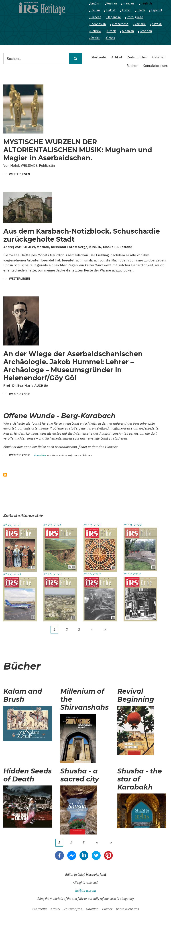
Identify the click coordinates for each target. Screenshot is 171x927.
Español (156, 10)
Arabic (126, 10)
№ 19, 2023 (92, 525)
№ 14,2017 (132, 574)
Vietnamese (120, 24)
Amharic (140, 24)
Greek (111, 31)
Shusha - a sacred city (79, 775)
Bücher (132, 66)
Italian (95, 10)
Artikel (116, 57)
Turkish (111, 10)
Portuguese (135, 17)
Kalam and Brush (22, 695)
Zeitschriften (137, 57)
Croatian (146, 31)
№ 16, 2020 (52, 574)
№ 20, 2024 (52, 525)
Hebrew (95, 31)
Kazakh (157, 24)
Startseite (98, 57)
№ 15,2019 (92, 574)
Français (128, 3)
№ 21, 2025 (12, 525)
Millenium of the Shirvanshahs (84, 699)
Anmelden (40, 455)
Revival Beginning (135, 695)
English (95, 3)
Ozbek (110, 38)
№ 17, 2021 (12, 574)
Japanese (114, 17)
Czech (140, 10)
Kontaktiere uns (155, 66)
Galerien (158, 57)
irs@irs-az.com (85, 891)
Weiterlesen (19, 174)
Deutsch (146, 3)
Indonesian (98, 24)
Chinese (95, 17)
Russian (111, 3)
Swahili (95, 38)
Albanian (128, 31)
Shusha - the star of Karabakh (139, 779)
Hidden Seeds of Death (27, 775)
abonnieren (5, 475)
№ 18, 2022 (133, 525)
